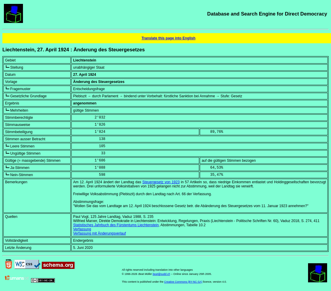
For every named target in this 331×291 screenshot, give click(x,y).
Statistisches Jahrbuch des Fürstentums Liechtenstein (116, 225)
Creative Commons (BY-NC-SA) (183, 281)
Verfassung (82, 229)
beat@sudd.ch (161, 273)
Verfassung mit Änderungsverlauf (99, 233)
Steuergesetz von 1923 (161, 182)
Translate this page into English (169, 38)
